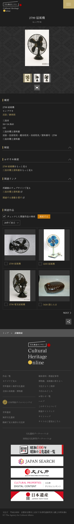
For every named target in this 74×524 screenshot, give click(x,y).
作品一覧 (7, 376)
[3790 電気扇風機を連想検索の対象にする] (6, 304)
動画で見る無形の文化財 (14, 422)
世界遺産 (7, 412)
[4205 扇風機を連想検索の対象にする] (40, 263)
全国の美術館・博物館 (13, 391)
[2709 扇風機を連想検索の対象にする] (6, 263)
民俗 (5, 114)
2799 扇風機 (8, 166)
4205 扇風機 (49, 263)
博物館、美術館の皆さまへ (51, 381)
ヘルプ (42, 401)
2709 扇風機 (15, 263)
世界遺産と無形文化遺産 (14, 386)
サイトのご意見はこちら (50, 421)
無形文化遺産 (9, 417)
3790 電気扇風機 (17, 304)
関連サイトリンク (47, 411)
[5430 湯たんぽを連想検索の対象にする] (40, 304)
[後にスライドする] (67, 313)
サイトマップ (45, 416)
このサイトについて (48, 406)
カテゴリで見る (10, 381)
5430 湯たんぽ (50, 304)
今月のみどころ (46, 391)
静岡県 (12, 114)
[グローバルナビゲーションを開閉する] (68, 4)
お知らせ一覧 (45, 396)
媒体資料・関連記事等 (49, 376)
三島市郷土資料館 (11, 170)
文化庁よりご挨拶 (47, 386)
